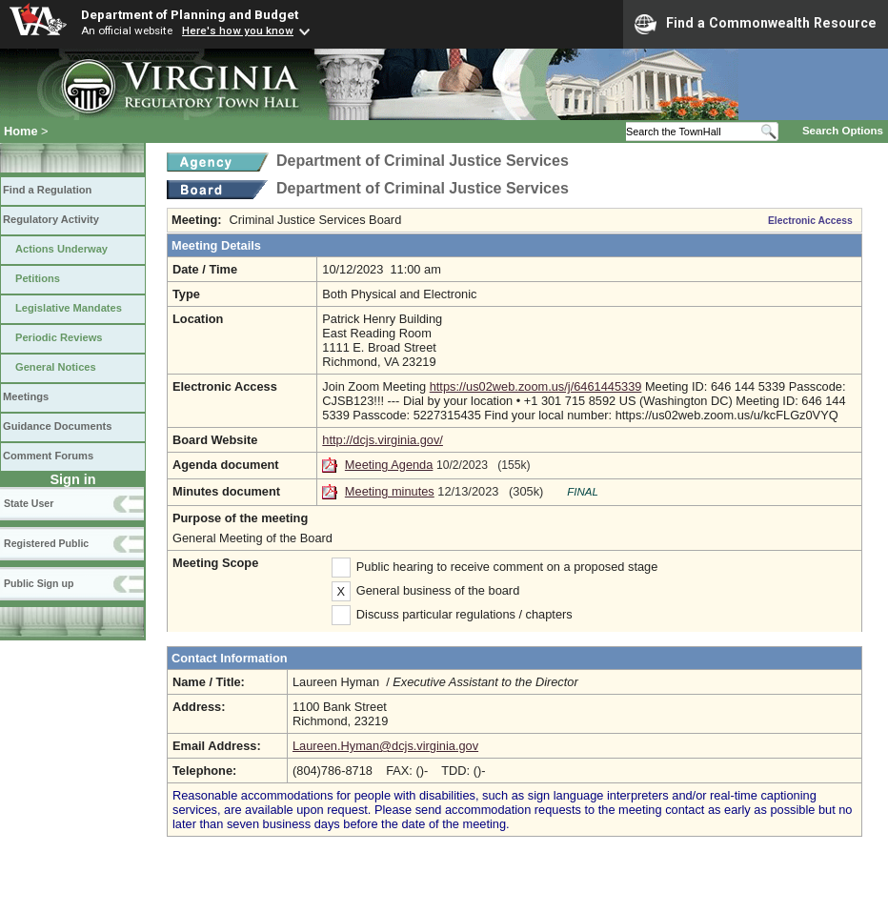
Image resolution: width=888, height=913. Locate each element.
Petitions (37, 278)
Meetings (26, 396)
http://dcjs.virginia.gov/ (382, 440)
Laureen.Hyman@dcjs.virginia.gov (385, 746)
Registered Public (46, 543)
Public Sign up (38, 583)
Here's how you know (237, 30)
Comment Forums (48, 455)
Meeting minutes (389, 491)
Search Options (842, 130)
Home (21, 131)
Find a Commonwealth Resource (756, 23)
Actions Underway (61, 248)
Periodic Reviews (59, 337)
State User (28, 503)
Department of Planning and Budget (189, 14)
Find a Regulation (47, 189)
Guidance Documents (57, 426)
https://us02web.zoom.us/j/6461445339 (536, 386)
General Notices (55, 367)
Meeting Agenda (389, 464)
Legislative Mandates (68, 308)
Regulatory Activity (51, 219)
